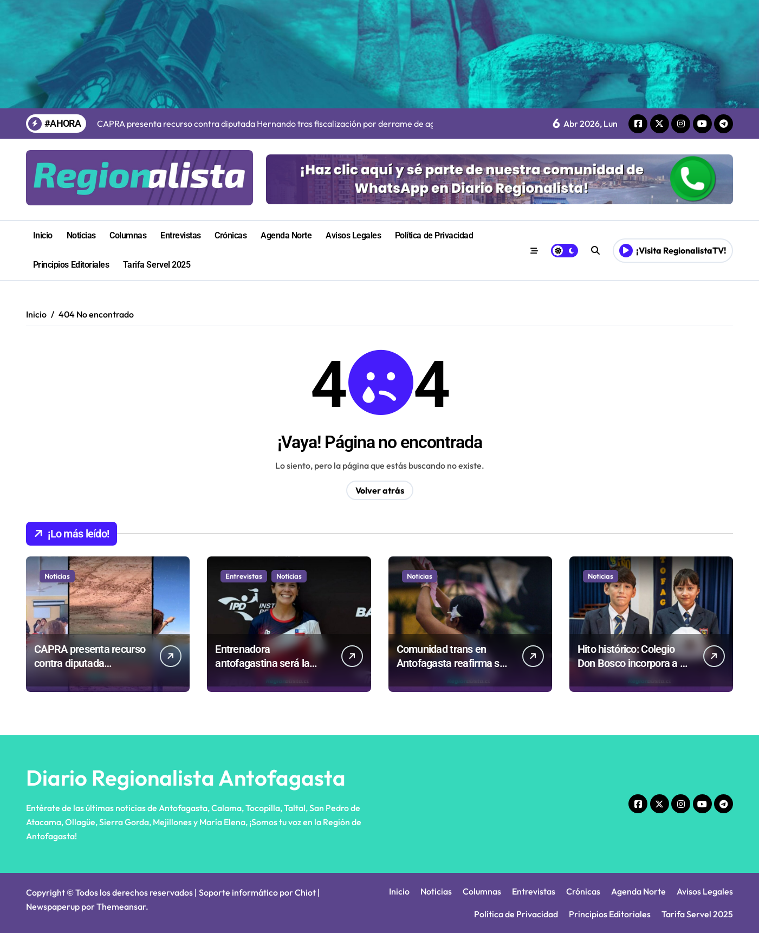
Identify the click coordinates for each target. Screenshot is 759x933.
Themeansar (121, 906)
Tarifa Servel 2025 (156, 265)
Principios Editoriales (71, 265)
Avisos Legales (353, 235)
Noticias (81, 235)
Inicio (43, 235)
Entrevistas (180, 235)
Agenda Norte (286, 235)
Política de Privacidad (434, 235)
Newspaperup (53, 906)
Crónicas (230, 235)
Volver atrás (379, 490)
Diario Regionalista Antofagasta (186, 777)
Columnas (127, 235)
